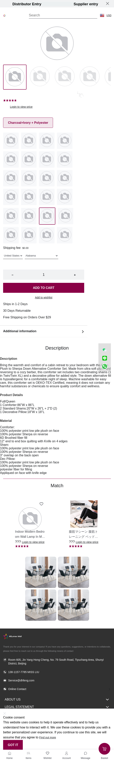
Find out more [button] (47, 737)
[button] (102, 15)
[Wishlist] (47, 753)
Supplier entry (86, 4)
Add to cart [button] (43, 287)
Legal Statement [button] (57, 707)
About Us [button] (57, 700)
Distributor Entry (26, 4)
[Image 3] (89, 77)
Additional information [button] (43, 331)
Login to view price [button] (21, 106)
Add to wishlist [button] (43, 297)
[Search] (63, 15)
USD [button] (108, 15)
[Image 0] (15, 77)
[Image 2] (64, 77)
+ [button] (75, 275)
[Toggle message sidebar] (85, 753)
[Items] (28, 753)
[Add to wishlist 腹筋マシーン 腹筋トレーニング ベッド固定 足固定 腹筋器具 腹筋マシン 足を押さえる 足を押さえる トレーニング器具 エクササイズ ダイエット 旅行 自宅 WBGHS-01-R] (95, 504)
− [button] (12, 275)
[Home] (9, 753)
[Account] (66, 753)
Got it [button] (13, 745)
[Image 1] (39, 77)
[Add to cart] (104, 748)
